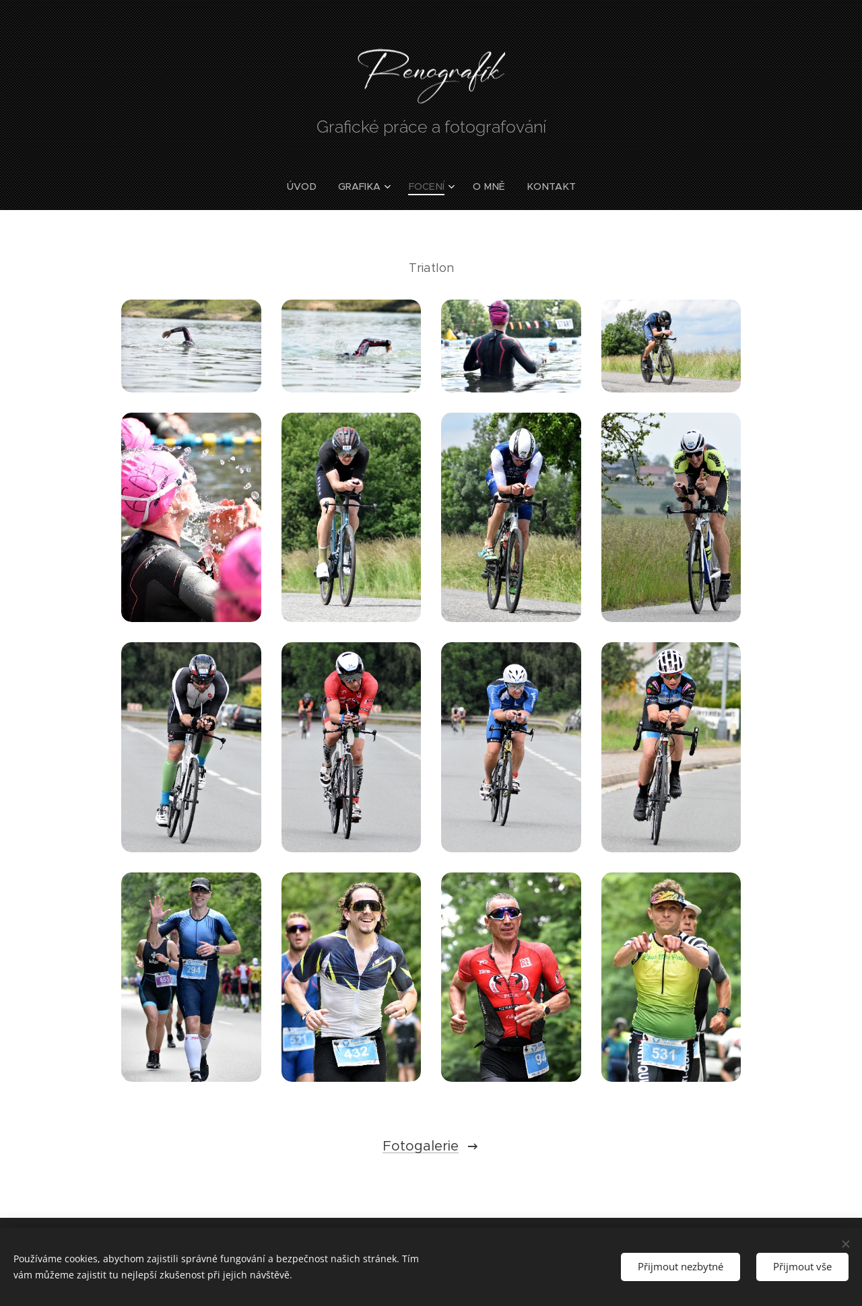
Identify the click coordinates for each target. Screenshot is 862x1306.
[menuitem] (310, 186)
